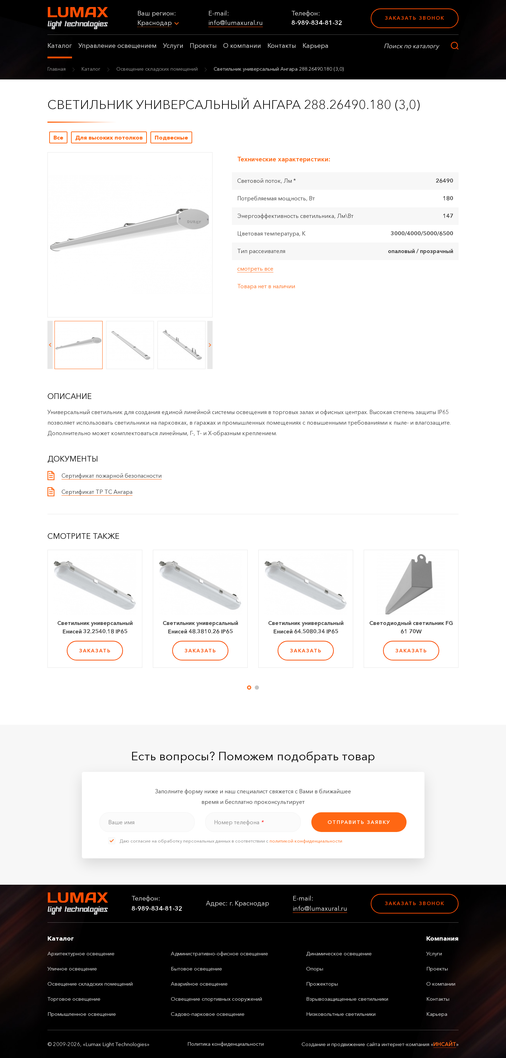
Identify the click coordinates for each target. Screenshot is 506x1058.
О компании (242, 46)
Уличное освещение (72, 968)
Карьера (316, 46)
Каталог (59, 46)
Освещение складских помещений (157, 69)
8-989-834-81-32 (316, 23)
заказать (95, 650)
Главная (56, 69)
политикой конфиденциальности (306, 841)
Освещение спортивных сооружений (216, 998)
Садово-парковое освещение (208, 1014)
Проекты (203, 46)
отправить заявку (358, 822)
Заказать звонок (415, 18)
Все (58, 137)
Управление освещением (117, 46)
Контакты (281, 46)
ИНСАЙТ (444, 1044)
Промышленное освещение (81, 1014)
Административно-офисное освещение (219, 953)
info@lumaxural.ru (235, 23)
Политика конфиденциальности (225, 1044)
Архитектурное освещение (81, 953)
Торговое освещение (73, 998)
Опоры (314, 968)
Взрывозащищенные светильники (347, 998)
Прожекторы (322, 983)
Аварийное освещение (199, 983)
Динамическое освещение (339, 953)
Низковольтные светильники (341, 1014)
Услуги (173, 46)
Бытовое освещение (196, 968)
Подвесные (171, 137)
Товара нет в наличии (266, 286)
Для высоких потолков (109, 137)
